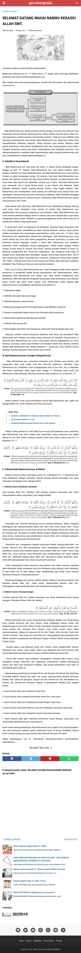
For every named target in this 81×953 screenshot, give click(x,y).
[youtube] (33, 930)
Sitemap (59, 941)
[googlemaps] (55, 930)
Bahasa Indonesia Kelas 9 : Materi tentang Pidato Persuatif (39, 869)
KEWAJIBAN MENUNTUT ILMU (23, 420)
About (21, 941)
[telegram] (63, 930)
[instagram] (40, 930)
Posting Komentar (35, 30)
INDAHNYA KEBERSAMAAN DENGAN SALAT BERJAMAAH (33, 423)
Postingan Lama (70, 839)
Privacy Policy (48, 941)
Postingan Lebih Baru (12, 839)
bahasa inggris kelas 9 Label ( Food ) (29, 881)
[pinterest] (50, 758)
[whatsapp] (69, 758)
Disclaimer (37, 941)
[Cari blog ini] (77, 3)
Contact (29, 941)
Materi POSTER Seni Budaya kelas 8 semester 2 (34, 892)
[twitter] (31, 758)
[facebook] (11, 758)
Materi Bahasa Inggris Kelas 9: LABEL (30, 846)
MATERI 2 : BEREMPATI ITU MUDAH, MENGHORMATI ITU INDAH (35, 416)
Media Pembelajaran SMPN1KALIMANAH (47, 949)
